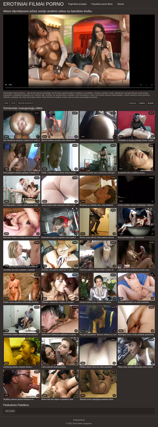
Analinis (142, 103)
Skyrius (120, 4)
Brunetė (150, 103)
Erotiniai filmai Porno (33, 4)
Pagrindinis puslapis (77, 4)
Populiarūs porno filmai (102, 4)
